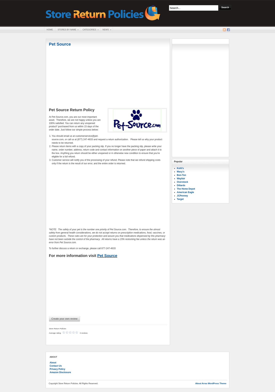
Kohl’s (180, 168)
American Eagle (185, 192)
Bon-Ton (181, 175)
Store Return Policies (103, 12)
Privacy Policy (57, 369)
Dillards (181, 185)
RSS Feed (224, 29)
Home (50, 29)
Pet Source (60, 44)
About (53, 362)
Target (180, 199)
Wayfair (181, 178)
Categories (89, 29)
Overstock (182, 182)
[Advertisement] (108, 77)
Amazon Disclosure (60, 372)
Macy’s (180, 171)
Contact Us (56, 366)
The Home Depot (186, 189)
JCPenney (182, 195)
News (105, 29)
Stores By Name (66, 29)
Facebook (228, 29)
